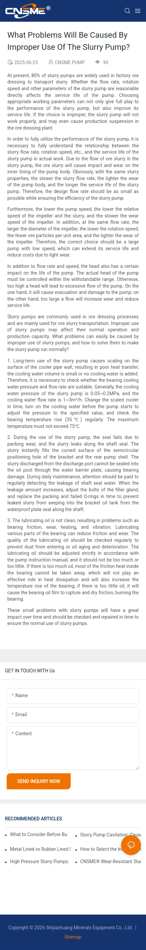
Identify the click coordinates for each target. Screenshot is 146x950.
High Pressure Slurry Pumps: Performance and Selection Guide (40, 861)
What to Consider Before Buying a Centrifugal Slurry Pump (38, 834)
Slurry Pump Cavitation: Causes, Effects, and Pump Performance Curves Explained (110, 834)
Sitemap (72, 937)
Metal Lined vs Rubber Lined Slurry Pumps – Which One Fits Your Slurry (40, 849)
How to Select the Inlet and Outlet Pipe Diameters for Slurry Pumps (110, 849)
